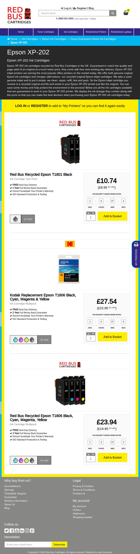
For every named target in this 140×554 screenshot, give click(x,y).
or (31, 106)
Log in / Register (74, 8)
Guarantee (10, 497)
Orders (77, 509)
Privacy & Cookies (83, 486)
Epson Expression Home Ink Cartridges (93, 38)
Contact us (79, 493)
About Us (9, 504)
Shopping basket (82, 517)
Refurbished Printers (96, 31)
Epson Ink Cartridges (54, 38)
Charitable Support (15, 493)
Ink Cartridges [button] (71, 31)
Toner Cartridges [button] (46, 31)
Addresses (79, 513)
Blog (91, 8)
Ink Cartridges (30, 38)
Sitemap (9, 489)
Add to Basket (113, 216)
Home (21, 31)
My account (79, 506)
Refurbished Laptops (121, 31)
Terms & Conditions (84, 489)
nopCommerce (105, 552)
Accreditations (12, 486)
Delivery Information (16, 500)
